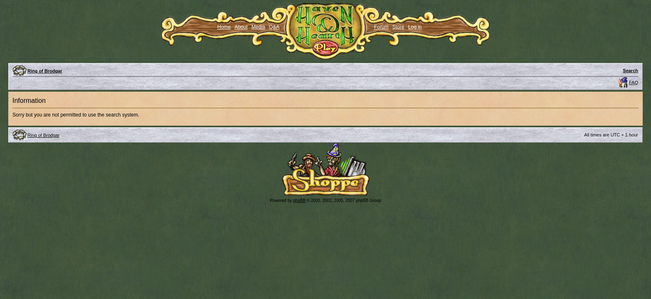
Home (224, 27)
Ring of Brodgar (44, 70)
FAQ (633, 82)
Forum (381, 27)
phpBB (299, 200)
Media (258, 27)
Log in (415, 27)
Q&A (274, 27)
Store (398, 27)
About (241, 27)
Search (630, 70)
